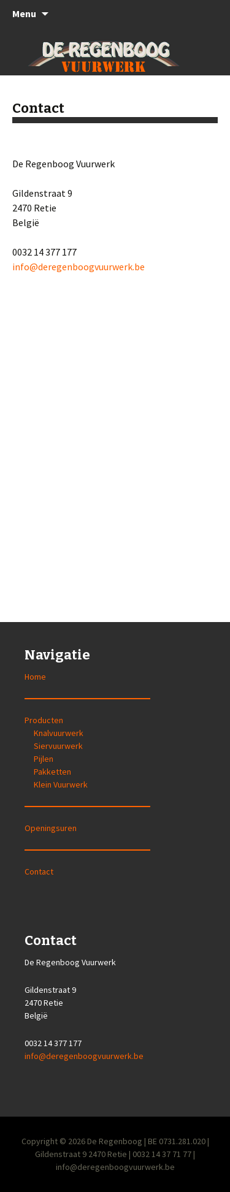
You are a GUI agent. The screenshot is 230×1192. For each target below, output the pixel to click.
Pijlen (43, 758)
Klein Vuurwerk (61, 784)
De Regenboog (114, 1141)
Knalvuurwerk (58, 732)
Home (35, 676)
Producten (44, 720)
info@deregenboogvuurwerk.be (78, 266)
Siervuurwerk (58, 745)
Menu (24, 13)
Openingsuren (51, 827)
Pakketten (52, 771)
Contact (39, 871)
